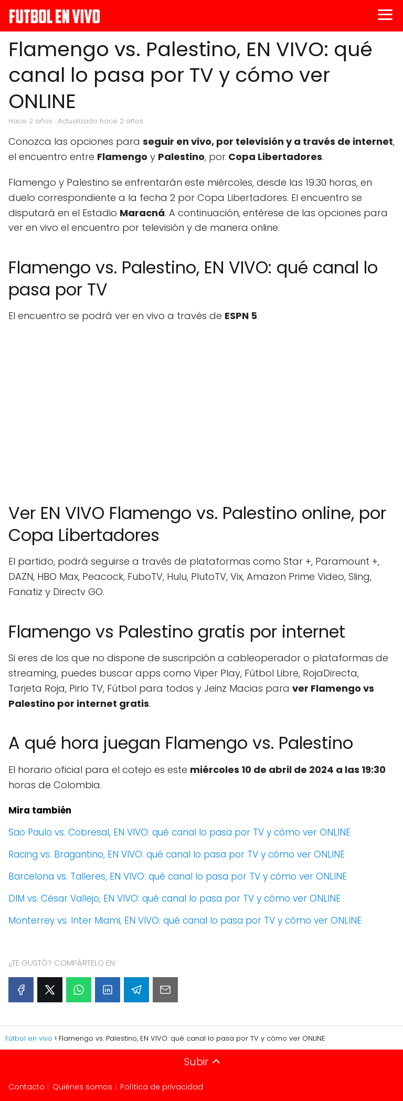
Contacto (26, 1087)
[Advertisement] (201, 407)
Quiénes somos (82, 1087)
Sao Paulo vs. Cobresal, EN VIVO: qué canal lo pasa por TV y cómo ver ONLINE (179, 832)
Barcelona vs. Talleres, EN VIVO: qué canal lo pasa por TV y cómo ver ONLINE (177, 876)
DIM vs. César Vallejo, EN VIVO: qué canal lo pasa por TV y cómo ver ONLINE (174, 898)
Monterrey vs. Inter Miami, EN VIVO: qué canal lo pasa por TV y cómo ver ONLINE (185, 920)
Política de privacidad (161, 1087)
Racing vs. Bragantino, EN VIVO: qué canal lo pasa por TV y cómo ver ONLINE (176, 854)
